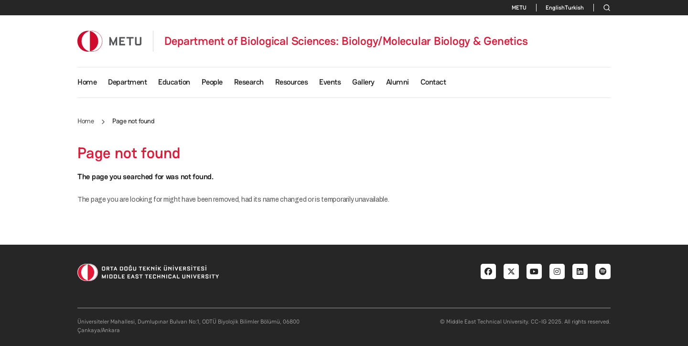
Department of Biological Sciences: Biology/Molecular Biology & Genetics (346, 41)
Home (87, 82)
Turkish (574, 7)
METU (519, 7)
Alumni (397, 82)
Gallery (363, 82)
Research (249, 82)
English (555, 7)
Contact (433, 82)
